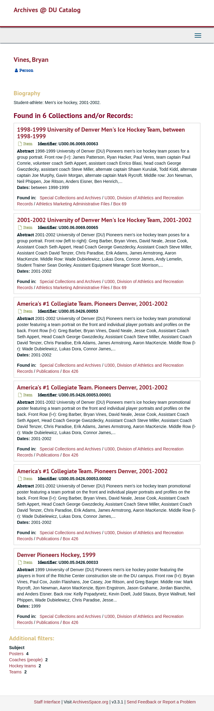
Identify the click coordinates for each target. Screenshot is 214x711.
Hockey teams (23, 665)
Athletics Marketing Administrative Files (73, 203)
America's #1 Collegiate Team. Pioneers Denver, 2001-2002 (92, 304)
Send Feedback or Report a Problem (161, 701)
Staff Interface (47, 701)
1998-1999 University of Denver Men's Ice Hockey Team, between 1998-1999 (101, 133)
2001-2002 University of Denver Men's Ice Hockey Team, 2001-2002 (104, 220)
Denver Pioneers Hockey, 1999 (56, 555)
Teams (16, 671)
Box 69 (119, 203)
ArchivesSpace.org (90, 701)
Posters (17, 653)
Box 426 (70, 371)
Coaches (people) (26, 659)
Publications (47, 371)
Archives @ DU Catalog (47, 9)
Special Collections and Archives (70, 197)
